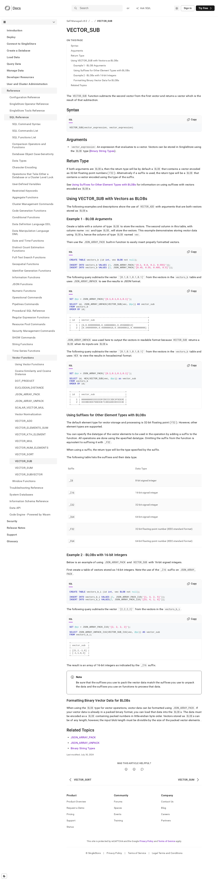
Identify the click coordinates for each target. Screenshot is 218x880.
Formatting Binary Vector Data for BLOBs (96, 80)
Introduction (14, 30)
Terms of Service (166, 862)
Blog (163, 828)
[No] (134, 790)
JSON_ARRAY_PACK (83, 758)
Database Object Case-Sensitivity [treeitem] (33, 154)
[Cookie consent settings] (4, 876)
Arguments (77, 50)
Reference (13, 90)
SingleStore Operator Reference (29, 104)
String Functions (22, 344)
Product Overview (76, 822)
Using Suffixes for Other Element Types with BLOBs (102, 70)
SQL (71, 120)
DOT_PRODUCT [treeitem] (25, 380)
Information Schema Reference (29, 501)
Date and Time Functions (28, 240)
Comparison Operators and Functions (29, 145)
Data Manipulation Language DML (30, 232)
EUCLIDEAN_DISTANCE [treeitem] (29, 387)
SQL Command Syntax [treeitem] (26, 124)
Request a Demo (75, 828)
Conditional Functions (26, 217)
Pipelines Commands (25, 304)
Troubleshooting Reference (26, 487)
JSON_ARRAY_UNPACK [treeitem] (29, 401)
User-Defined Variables (26, 184)
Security (12, 521)
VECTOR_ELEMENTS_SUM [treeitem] (31, 427)
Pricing (70, 835)
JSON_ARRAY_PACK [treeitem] (27, 394)
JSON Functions (22, 284)
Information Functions (26, 277)
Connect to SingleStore (21, 43)
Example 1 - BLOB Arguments (90, 65)
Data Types (19, 160)
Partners (166, 841)
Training (118, 841)
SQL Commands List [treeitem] (25, 130)
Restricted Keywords (25, 190)
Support (12, 534)
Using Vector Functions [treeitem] (29, 364)
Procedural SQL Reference (28, 310)
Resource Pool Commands (28, 324)
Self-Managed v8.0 (77, 21)
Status (70, 847)
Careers (165, 835)
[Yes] (126, 790)
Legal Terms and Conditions (167, 874)
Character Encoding (24, 167)
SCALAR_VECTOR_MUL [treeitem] (29, 407)
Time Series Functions (26, 350)
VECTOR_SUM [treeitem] (24, 467)
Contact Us (167, 822)
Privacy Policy (146, 862)
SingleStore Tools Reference (27, 110)
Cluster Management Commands (32, 204)
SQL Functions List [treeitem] (24, 137)
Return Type (77, 55)
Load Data (13, 57)
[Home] (13, 8)
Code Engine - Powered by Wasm (30, 514)
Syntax (75, 45)
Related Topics (79, 85)
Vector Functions (23, 357)
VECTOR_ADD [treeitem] (23, 421)
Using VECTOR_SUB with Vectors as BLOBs (94, 60)
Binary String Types (102, 151)
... (92, 21)
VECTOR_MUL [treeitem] (24, 441)
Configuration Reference (25, 97)
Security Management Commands (33, 330)
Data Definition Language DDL (31, 224)
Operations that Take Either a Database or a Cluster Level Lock (32, 175)
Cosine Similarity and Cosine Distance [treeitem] (33, 372)
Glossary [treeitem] (12, 541)
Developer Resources (20, 77)
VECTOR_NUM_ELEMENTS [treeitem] (31, 447)
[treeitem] (29, 30)
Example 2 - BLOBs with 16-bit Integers (95, 75)
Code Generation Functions (29, 210)
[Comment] (142, 790)
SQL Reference (19, 117)
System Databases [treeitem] (21, 494)
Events (117, 835)
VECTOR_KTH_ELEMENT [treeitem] (30, 434)
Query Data (14, 63)
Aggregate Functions (25, 197)
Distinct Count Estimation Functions (28, 249)
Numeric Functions (24, 290)
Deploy (11, 37)
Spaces (118, 828)
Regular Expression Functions (30, 317)
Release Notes (16, 527)
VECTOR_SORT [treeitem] (24, 454)
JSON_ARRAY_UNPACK (85, 763)
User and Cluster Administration (27, 84)
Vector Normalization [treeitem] (28, 414)
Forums (118, 822)
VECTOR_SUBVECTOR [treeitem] (29, 474)
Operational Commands (27, 297)
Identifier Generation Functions (31, 270)
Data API (15, 507)
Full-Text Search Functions (28, 257)
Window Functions (23, 481)
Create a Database (18, 50)
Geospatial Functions (25, 264)
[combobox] (177, 8)
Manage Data (15, 70)
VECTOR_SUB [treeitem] (23, 461)
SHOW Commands (23, 337)
